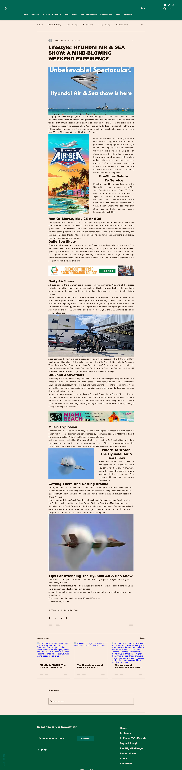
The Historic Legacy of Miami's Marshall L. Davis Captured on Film (90, 666)
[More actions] (132, 40)
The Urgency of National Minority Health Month (128, 666)
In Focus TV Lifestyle (133, 738)
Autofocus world (122, 25)
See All (142, 638)
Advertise (126, 763)
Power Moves (88, 25)
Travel (76, 610)
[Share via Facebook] (49, 618)
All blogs (125, 733)
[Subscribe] (85, 738)
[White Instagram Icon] (173, 5)
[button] (142, 25)
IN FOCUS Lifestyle (55, 25)
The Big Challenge (104, 25)
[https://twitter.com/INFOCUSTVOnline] (42, 749)
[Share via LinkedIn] (61, 618)
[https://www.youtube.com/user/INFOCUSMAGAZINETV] (45, 749)
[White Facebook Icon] (38, 749)
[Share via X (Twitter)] (55, 618)
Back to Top (4, 760)
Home (123, 728)
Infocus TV (68, 610)
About (123, 758)
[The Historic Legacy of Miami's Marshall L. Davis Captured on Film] (91, 651)
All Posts (40, 25)
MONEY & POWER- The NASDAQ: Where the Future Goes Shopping (53, 666)
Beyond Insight (72, 25)
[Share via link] (66, 618)
